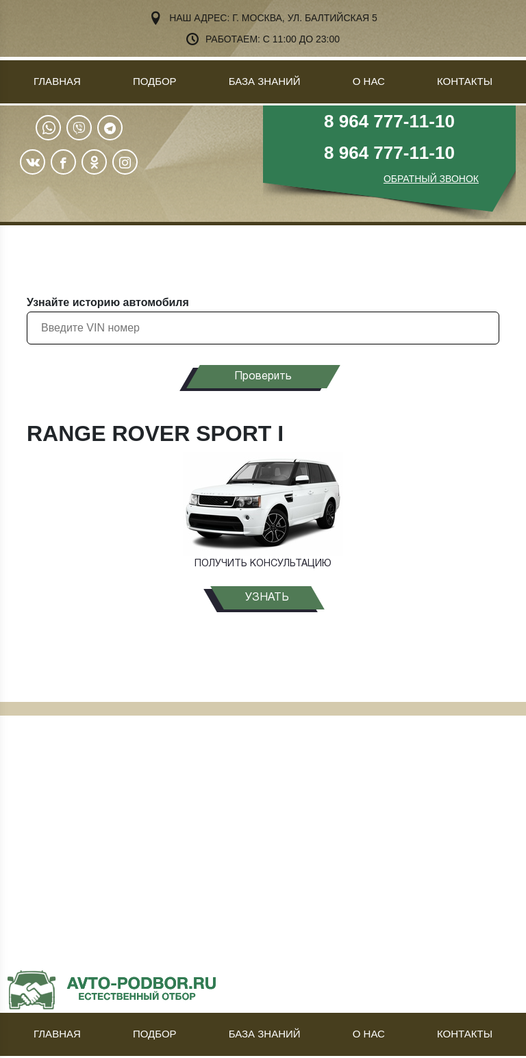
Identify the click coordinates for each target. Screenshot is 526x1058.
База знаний (265, 81)
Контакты (464, 81)
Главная (57, 81)
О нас (369, 81)
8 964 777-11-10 (389, 121)
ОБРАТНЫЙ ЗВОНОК (431, 178)
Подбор (155, 81)
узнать (267, 598)
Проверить (263, 376)
